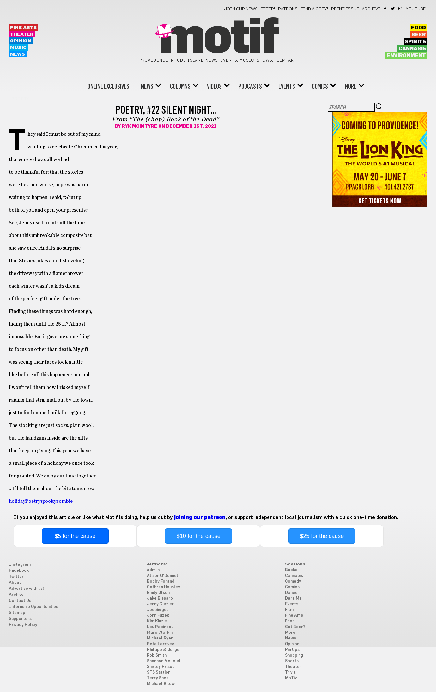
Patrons (288, 9)
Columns (180, 86)
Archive (371, 9)
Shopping (294, 655)
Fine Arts (23, 27)
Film (289, 610)
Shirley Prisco (161, 667)
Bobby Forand (160, 581)
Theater (21, 34)
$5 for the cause (75, 536)
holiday (17, 501)
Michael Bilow (161, 684)
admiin (153, 570)
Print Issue (345, 9)
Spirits (415, 41)
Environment (406, 55)
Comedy (293, 581)
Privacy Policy (23, 625)
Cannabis (412, 48)
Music (18, 47)
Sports (292, 661)
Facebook (385, 8)
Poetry (32, 501)
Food (418, 27)
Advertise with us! (26, 589)
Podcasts (250, 86)
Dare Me (293, 598)
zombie (64, 501)
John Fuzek (158, 616)
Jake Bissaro (160, 598)
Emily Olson (158, 593)
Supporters (20, 619)
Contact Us (20, 601)
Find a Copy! (314, 9)
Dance (291, 593)
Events (286, 86)
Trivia (290, 672)
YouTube (416, 9)
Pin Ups (292, 650)
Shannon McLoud (163, 661)
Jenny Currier (160, 604)
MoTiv (291, 678)
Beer (418, 34)
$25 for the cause (322, 536)
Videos (214, 86)
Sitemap (17, 613)
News (17, 54)
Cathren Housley (163, 587)
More (350, 86)
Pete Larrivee (160, 644)
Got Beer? (295, 627)
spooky (48, 501)
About (15, 583)
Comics (320, 86)
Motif (218, 38)
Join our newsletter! (249, 9)
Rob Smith (157, 655)
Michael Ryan (160, 638)
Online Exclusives (108, 86)
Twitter (393, 8)
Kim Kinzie (157, 621)
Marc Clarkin (160, 633)
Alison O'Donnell (163, 576)
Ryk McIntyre (139, 126)
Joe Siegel (157, 610)
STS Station (158, 672)
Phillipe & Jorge (163, 650)
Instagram (400, 8)
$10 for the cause (199, 536)
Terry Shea (158, 678)
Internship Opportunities (33, 607)
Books (291, 570)
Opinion (20, 41)
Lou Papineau (160, 627)
